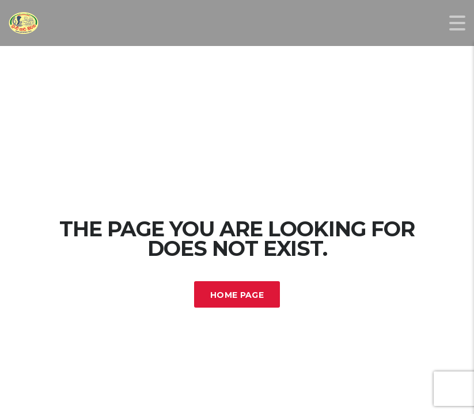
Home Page (237, 295)
